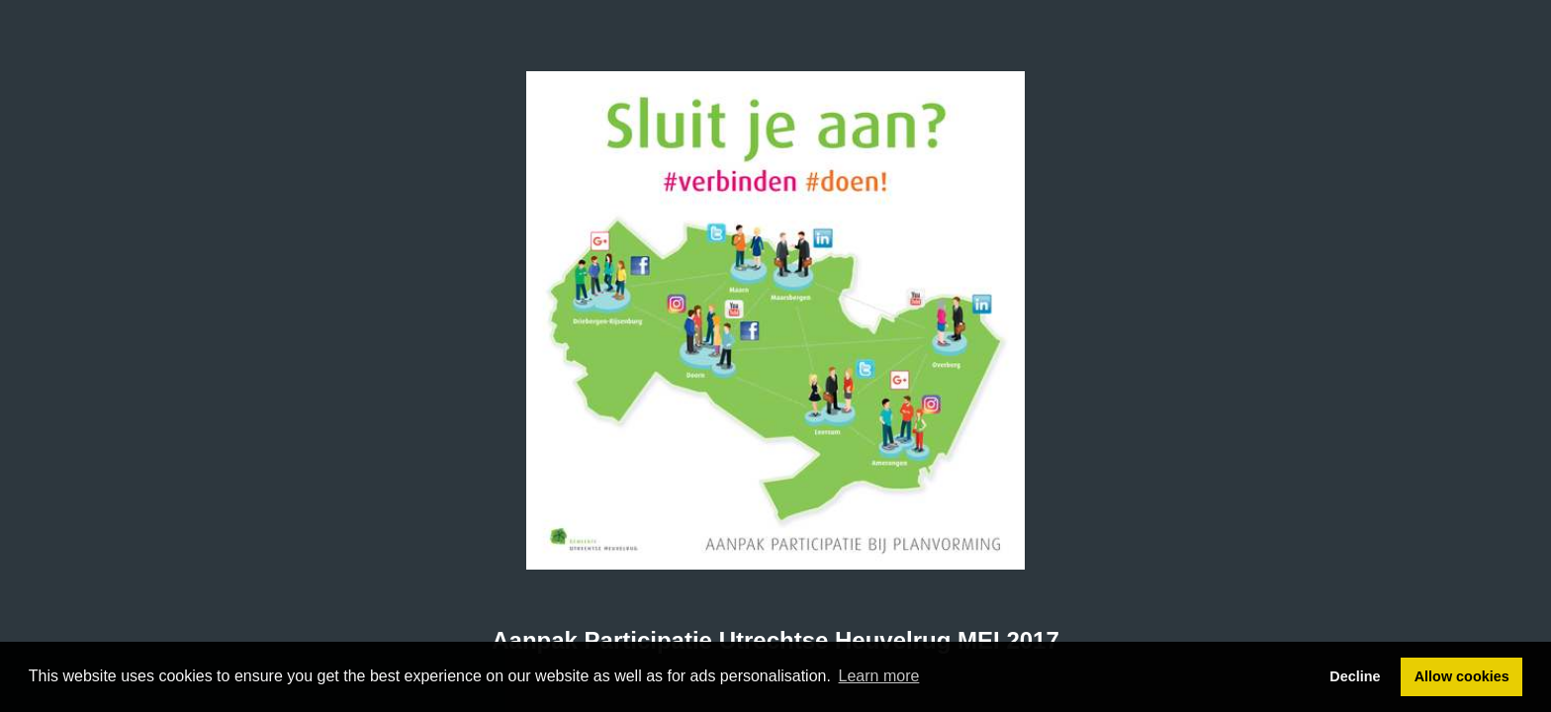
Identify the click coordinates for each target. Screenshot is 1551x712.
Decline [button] (1354, 676)
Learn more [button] (879, 676)
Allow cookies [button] (1461, 676)
